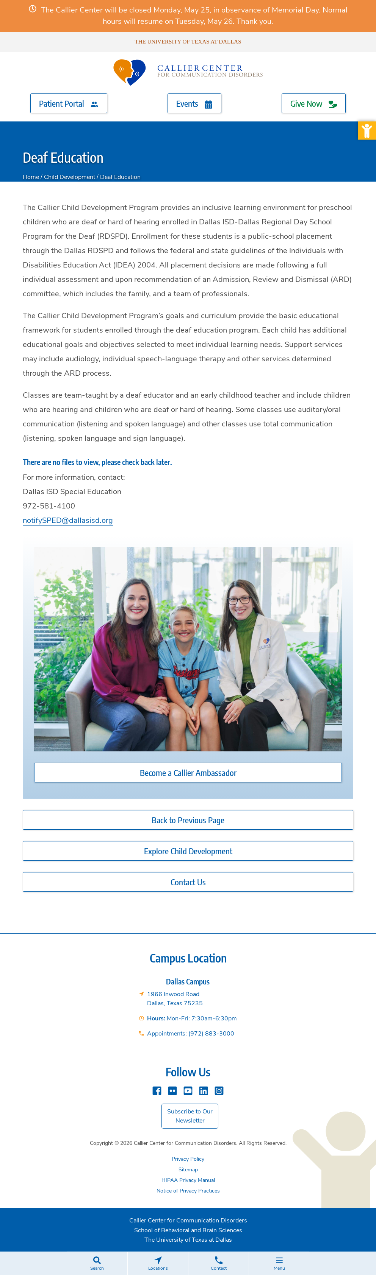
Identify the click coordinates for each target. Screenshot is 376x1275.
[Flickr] (172, 1090)
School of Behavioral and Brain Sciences (188, 1230)
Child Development (69, 177)
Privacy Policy (188, 1159)
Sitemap (188, 1169)
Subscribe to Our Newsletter (190, 1116)
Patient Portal (69, 103)
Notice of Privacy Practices (188, 1190)
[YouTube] (188, 1090)
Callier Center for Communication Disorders (188, 1220)
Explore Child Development (188, 851)
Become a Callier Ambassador (188, 772)
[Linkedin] (203, 1090)
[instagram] (219, 1090)
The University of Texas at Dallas (188, 42)
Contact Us (188, 882)
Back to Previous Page (188, 820)
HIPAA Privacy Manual (188, 1180)
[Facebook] (157, 1090)
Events (194, 103)
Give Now (313, 103)
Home (31, 177)
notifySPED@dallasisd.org (68, 520)
